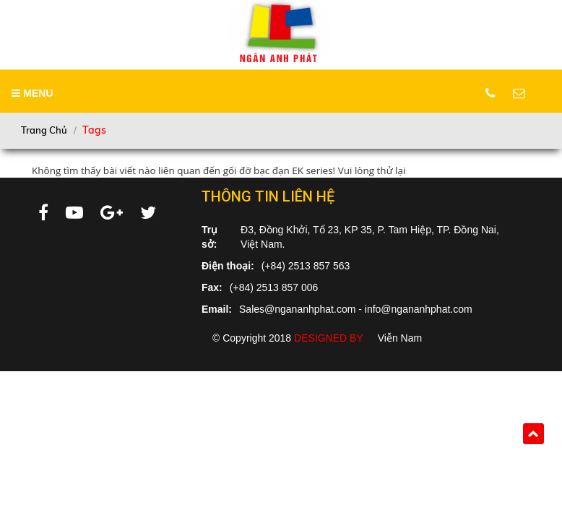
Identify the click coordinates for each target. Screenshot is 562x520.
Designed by (328, 338)
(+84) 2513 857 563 (305, 266)
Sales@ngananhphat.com (297, 309)
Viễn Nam (400, 338)
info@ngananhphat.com (418, 309)
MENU (32, 93)
